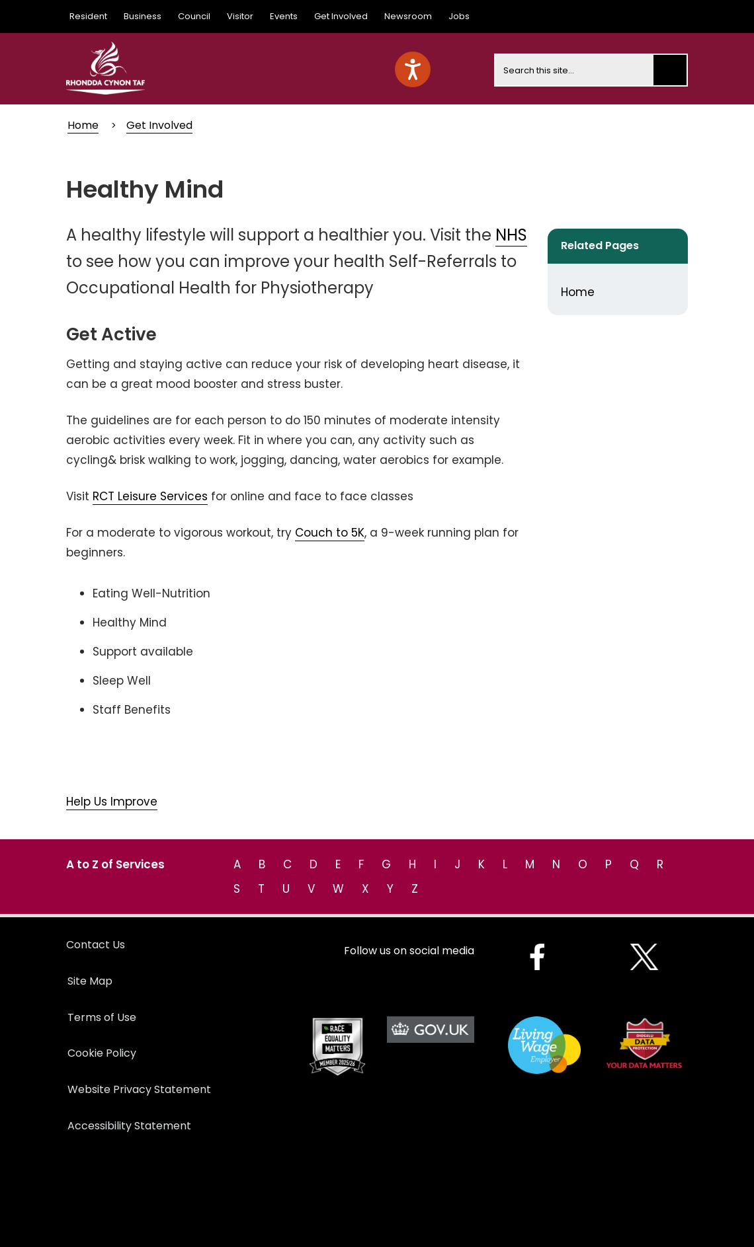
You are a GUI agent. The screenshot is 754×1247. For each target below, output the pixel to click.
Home (83, 125)
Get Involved (341, 16)
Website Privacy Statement (139, 1089)
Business (142, 16)
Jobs (459, 16)
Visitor (240, 16)
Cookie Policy (101, 1053)
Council (194, 16)
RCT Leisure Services (150, 496)
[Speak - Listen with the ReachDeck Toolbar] (413, 69)
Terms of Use (101, 1017)
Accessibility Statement (129, 1125)
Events (284, 16)
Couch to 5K (329, 533)
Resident (88, 16)
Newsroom (408, 16)
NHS (511, 235)
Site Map (89, 981)
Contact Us (95, 944)
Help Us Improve (111, 802)
